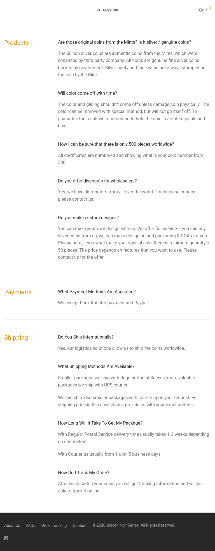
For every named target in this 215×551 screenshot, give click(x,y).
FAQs (31, 525)
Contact (80, 525)
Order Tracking (54, 525)
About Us (12, 525)
